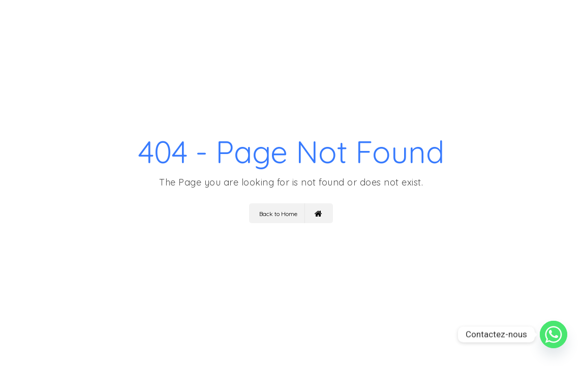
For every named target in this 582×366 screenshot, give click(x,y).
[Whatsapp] (553, 334)
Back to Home (290, 213)
